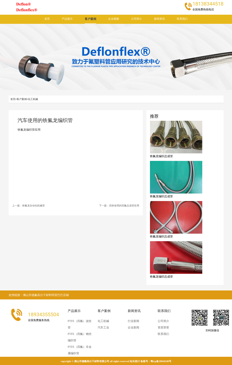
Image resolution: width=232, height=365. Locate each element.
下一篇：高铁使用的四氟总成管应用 (119, 205)
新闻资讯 (159, 18)
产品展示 (67, 18)
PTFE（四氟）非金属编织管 (80, 350)
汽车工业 (103, 327)
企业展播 (113, 18)
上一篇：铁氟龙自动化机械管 (28, 205)
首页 (47, 18)
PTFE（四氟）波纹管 (80, 324)
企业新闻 (133, 327)
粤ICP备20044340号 (160, 361)
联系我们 (182, 18)
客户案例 (90, 19)
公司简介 (136, 18)
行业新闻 (133, 321)
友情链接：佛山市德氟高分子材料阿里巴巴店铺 (39, 295)
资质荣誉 (163, 327)
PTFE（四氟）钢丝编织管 (80, 337)
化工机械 (33, 99)
